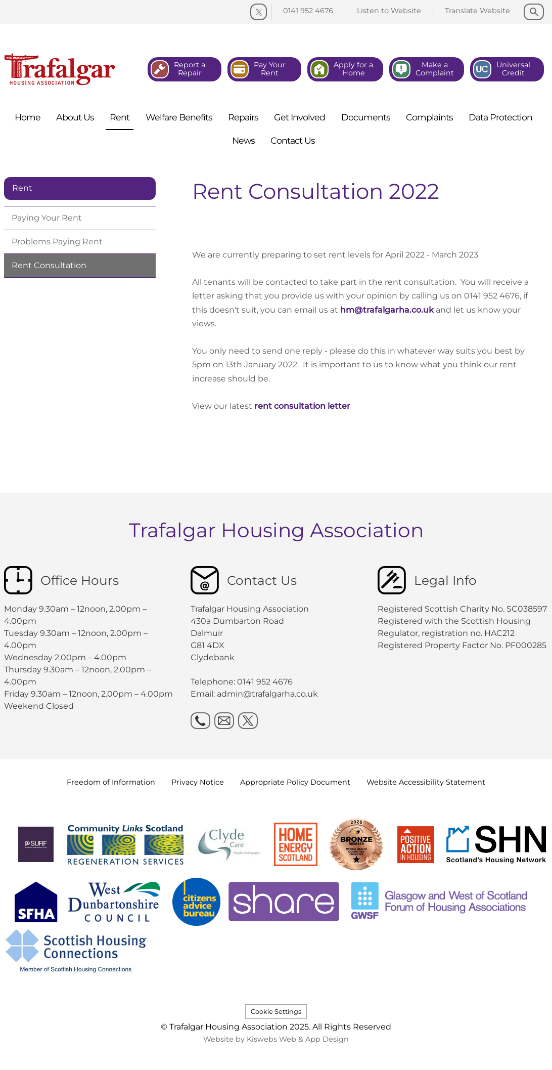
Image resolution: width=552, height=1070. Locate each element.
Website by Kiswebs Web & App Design (276, 1039)
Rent (22, 188)
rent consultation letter (302, 406)
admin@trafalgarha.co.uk (267, 694)
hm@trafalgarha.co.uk (387, 310)
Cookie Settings (276, 1011)
